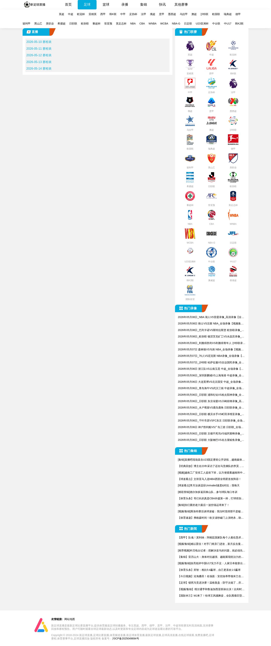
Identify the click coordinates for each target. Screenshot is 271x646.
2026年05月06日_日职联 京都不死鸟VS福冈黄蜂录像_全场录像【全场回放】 (211, 434)
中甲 (123, 14)
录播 (124, 4)
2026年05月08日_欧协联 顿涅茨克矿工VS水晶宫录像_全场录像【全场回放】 (211, 337)
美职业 (50, 23)
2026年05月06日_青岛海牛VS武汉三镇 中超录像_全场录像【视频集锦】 (211, 388)
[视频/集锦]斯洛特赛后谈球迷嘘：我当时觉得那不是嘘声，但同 (209, 511)
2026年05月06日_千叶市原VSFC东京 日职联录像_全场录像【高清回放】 (211, 421)
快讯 (162, 4)
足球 (87, 4)
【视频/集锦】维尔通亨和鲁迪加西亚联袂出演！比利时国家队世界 (211, 589)
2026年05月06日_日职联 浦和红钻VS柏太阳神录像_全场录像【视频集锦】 (211, 395)
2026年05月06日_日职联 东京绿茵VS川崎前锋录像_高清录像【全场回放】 (211, 401)
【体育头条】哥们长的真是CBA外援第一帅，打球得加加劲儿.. (211, 498)
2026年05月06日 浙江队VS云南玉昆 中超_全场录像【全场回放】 (211, 369)
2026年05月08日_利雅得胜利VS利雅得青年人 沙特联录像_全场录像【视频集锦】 (211, 343)
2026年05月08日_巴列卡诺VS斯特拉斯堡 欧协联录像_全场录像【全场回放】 (211, 330)
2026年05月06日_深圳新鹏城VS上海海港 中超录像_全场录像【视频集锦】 (211, 375)
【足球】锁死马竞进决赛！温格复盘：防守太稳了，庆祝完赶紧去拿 (211, 583)
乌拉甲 (184, 14)
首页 (68, 4)
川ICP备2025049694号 (125, 638)
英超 (61, 14)
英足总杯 (121, 23)
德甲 (238, 14)
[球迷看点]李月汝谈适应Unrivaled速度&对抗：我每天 (209, 485)
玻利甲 (26, 23)
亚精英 (93, 14)
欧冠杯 (81, 14)
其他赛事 (181, 4)
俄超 (152, 14)
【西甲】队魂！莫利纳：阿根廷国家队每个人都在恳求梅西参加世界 (211, 538)
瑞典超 (228, 14)
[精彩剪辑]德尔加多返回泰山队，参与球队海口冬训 (207, 491)
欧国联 (216, 14)
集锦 (143, 4)
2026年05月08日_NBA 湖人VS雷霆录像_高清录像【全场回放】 (211, 317)
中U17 (227, 23)
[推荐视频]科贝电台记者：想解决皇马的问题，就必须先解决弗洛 (211, 551)
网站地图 (69, 619)
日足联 (188, 23)
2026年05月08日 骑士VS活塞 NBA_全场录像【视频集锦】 (209, 324)
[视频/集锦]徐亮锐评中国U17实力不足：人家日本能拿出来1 (211, 563)
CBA (142, 23)
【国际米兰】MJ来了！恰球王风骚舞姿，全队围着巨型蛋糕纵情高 (211, 596)
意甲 (161, 14)
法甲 (143, 14)
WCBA (164, 23)
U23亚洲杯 (202, 23)
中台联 (216, 23)
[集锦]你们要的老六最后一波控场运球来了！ (203, 504)
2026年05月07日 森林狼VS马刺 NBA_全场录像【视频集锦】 (211, 349)
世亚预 (108, 23)
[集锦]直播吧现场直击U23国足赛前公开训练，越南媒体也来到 (211, 460)
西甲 (103, 14)
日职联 (73, 23)
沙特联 (204, 14)
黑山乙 (38, 23)
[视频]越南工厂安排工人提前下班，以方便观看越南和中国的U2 (211, 473)
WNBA (153, 23)
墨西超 (172, 14)
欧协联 (85, 23)
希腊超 (61, 23)
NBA (133, 23)
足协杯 (133, 14)
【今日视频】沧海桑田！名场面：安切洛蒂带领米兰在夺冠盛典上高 (211, 576)
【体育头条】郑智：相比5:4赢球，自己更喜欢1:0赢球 (209, 569)
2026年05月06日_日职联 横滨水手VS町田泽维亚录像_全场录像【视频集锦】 (211, 414)
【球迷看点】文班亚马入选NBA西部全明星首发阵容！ (209, 479)
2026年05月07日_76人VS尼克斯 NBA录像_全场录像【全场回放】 (211, 356)
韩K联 (112, 14)
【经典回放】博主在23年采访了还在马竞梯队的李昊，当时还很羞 (211, 466)
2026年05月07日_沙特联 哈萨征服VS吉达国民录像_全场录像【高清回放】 (211, 362)
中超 (70, 14)
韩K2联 (239, 23)
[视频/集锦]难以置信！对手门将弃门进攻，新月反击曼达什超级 (210, 544)
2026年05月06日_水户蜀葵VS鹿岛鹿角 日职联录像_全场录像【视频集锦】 (211, 408)
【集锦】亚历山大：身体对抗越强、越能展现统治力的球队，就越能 (211, 557)
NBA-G (176, 23)
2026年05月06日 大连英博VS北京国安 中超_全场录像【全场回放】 (209, 382)
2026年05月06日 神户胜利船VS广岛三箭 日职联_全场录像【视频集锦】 (211, 427)
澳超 (194, 14)
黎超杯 (96, 23)
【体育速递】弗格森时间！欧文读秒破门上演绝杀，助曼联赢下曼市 (211, 518)
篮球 (106, 4)
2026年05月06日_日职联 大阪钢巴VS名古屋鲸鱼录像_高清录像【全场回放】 (211, 440)
